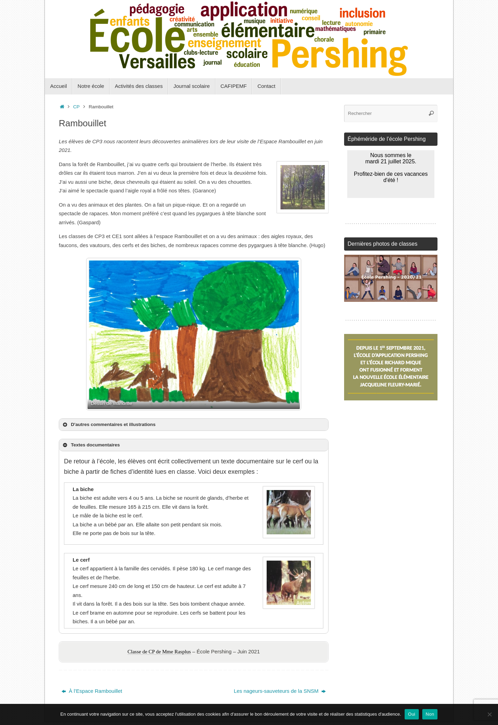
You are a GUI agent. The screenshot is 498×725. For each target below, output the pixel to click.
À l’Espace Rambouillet (92, 691)
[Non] (489, 714)
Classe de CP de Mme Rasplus (159, 651)
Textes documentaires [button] (91, 445)
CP (76, 106)
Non (430, 714)
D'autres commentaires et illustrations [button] (109, 424)
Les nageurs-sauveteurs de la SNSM (280, 691)
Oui (411, 714)
